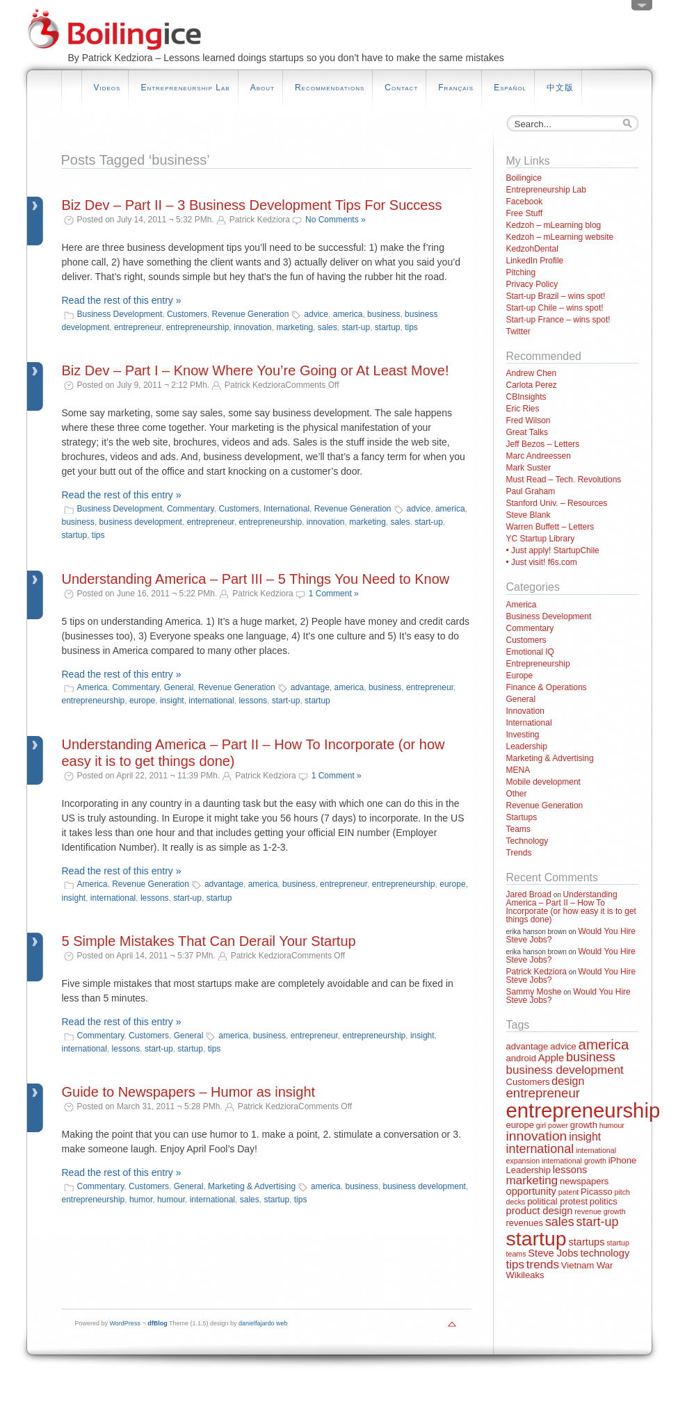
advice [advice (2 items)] (563, 1046)
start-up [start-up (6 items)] (597, 1222)
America (92, 687)
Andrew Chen (531, 373)
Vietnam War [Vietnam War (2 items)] (587, 1265)
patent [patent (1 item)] (568, 1192)
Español (510, 87)
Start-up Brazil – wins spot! (556, 296)
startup (388, 327)
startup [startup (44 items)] (536, 1238)
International (286, 509)
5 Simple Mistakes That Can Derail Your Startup (209, 941)
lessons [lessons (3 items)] (570, 1169)
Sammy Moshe (534, 992)
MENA (518, 770)
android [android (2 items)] (521, 1058)
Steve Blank (528, 515)
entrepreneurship (197, 327)
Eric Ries (523, 409)
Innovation (525, 711)
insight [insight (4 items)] (585, 1137)
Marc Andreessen (538, 456)
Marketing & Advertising (252, 1186)
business (383, 314)
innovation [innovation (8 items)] (536, 1136)
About (262, 87)
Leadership (526, 746)
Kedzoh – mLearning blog (554, 225)
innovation (253, 327)
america (348, 314)
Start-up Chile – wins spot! (555, 308)
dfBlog (157, 1323)
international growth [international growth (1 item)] (574, 1160)
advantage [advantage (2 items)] (527, 1046)
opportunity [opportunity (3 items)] (531, 1191)
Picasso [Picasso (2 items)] (597, 1191)
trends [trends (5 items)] (542, 1264)
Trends (519, 853)
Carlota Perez (531, 385)
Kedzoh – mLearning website (560, 237)
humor (140, 1199)
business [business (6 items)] (590, 1057)
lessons (253, 700)
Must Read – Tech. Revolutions (564, 479)
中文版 (560, 87)
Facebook (524, 201)
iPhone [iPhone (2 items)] (622, 1160)
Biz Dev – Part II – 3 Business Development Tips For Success (252, 205)
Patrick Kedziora (536, 971)
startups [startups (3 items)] (586, 1242)
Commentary (190, 509)
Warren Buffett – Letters (550, 527)
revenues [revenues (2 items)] (525, 1223)
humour (171, 1199)
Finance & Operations (546, 687)
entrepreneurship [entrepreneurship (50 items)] (583, 1110)
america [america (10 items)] (604, 1044)
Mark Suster (528, 468)
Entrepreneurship (538, 664)
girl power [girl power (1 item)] (552, 1125)
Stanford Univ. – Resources (557, 503)
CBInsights (526, 397)
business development (140, 522)
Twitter (518, 331)
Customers (187, 314)
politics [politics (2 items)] (604, 1201)
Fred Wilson (528, 420)
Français (456, 87)
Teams (518, 829)
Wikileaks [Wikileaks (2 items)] (525, 1275)
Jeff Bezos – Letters (543, 444)
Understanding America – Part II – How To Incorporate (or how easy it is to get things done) (571, 907)
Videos (107, 87)
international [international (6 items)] (540, 1149)
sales (327, 327)
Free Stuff (524, 213)
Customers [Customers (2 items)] (528, 1082)
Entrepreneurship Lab (184, 87)
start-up (355, 327)
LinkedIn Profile (535, 260)
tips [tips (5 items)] (515, 1264)
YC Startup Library (540, 538)
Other (516, 794)
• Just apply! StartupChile (552, 550)
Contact (401, 87)
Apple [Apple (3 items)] (551, 1057)
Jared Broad (528, 894)
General (179, 687)
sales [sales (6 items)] (559, 1222)
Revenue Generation (250, 314)
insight (172, 700)
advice (316, 314)
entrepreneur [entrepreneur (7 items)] (543, 1093)
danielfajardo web (263, 1323)
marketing (294, 327)
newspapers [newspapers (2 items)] (584, 1181)
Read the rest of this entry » (121, 300)
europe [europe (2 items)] (520, 1125)
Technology (527, 841)
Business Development (120, 314)
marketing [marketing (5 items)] (532, 1180)
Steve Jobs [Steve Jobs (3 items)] (553, 1253)
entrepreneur (137, 327)
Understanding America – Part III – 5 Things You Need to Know (256, 579)
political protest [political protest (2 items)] (557, 1201)
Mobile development (543, 782)
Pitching (521, 272)
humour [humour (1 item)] (611, 1125)
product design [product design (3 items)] (539, 1210)
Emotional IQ (530, 652)
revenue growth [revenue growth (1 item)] (599, 1211)
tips (411, 327)
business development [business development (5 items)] (565, 1070)
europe (142, 700)
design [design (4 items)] (567, 1081)
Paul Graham (531, 491)
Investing (523, 734)
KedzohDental (532, 249)
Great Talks (527, 432)
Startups (522, 817)
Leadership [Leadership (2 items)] (528, 1170)
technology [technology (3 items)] (604, 1253)
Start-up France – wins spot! (558, 320)
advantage (310, 687)
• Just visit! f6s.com (541, 562)
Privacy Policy (532, 284)
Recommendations (329, 87)
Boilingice (524, 178)
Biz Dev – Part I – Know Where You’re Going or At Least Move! (255, 370)
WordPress (125, 1323)
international (211, 700)
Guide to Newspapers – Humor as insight (189, 1092)
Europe (519, 675)
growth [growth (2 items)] (583, 1125)
